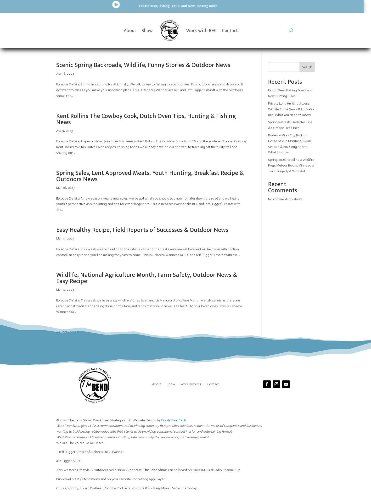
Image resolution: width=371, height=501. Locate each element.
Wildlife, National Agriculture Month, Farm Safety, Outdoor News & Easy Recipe (146, 278)
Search (307, 67)
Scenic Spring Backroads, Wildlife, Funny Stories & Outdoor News (143, 65)
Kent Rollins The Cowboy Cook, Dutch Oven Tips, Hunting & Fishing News (146, 119)
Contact (230, 31)
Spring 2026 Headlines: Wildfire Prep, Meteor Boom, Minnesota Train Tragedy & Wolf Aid (291, 165)
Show (147, 31)
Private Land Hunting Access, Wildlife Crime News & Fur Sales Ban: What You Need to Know (291, 109)
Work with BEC (201, 31)
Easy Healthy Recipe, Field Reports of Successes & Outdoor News (142, 230)
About (130, 31)
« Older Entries (67, 332)
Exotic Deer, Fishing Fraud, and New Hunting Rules (99, 6)
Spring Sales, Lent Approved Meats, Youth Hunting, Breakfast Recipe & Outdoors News (150, 176)
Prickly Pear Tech (173, 420)
